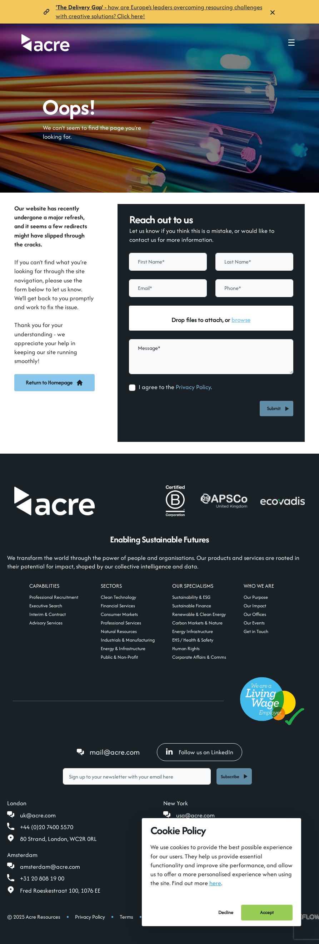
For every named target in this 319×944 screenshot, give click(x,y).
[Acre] (45, 42)
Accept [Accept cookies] (267, 912)
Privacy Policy (193, 387)
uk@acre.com (38, 815)
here (215, 883)
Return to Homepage (54, 382)
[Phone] (254, 288)
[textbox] (168, 262)
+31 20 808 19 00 (42, 878)
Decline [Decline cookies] (225, 912)
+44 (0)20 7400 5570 (46, 827)
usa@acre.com (195, 815)
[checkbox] (132, 387)
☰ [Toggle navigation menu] (291, 43)
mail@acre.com (115, 752)
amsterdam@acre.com (50, 866)
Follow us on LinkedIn (199, 752)
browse (240, 320)
